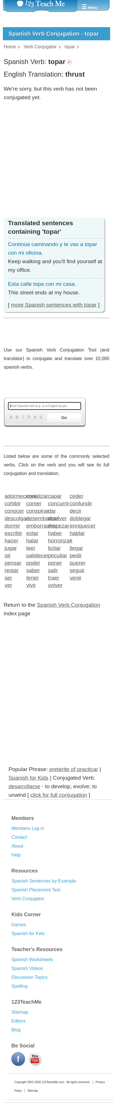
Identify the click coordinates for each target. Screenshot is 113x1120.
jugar (11, 547)
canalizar (35, 495)
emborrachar (35, 525)
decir (76, 510)
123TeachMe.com (53, 1082)
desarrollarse (24, 786)
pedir (76, 555)
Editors (18, 1021)
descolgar (14, 518)
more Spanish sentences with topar (54, 305)
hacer (11, 540)
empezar (57, 525)
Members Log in (27, 828)
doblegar (79, 518)
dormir (12, 525)
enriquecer (79, 525)
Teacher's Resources (36, 949)
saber (33, 570)
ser (8, 577)
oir (8, 555)
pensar (13, 562)
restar (12, 570)
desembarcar (35, 518)
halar (32, 540)
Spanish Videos (27, 968)
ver (8, 585)
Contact (19, 837)
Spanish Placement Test (35, 889)
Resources (24, 871)
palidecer (35, 555)
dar (52, 510)
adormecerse (14, 495)
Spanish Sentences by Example (43, 881)
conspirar (35, 510)
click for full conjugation (59, 795)
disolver (57, 518)
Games (18, 924)
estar (32, 533)
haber (55, 533)
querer (77, 562)
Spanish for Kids (29, 778)
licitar (54, 547)
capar (55, 495)
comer (33, 503)
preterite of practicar (73, 769)
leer (30, 547)
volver (55, 585)
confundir (79, 503)
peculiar (57, 555)
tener (32, 577)
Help (16, 855)
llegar (76, 547)
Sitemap (19, 1012)
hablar (77, 533)
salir (53, 570)
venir (76, 577)
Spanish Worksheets (32, 959)
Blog (16, 1029)
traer (53, 577)
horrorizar (57, 540)
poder (33, 562)
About (17, 846)
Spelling (19, 986)
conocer (14, 510)
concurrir (57, 503)
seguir (77, 570)
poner (55, 562)
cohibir (13, 503)
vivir (31, 585)
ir (71, 540)
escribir (13, 533)
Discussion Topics (29, 977)
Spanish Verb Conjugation (68, 605)
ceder (76, 495)
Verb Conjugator (28, 898)
